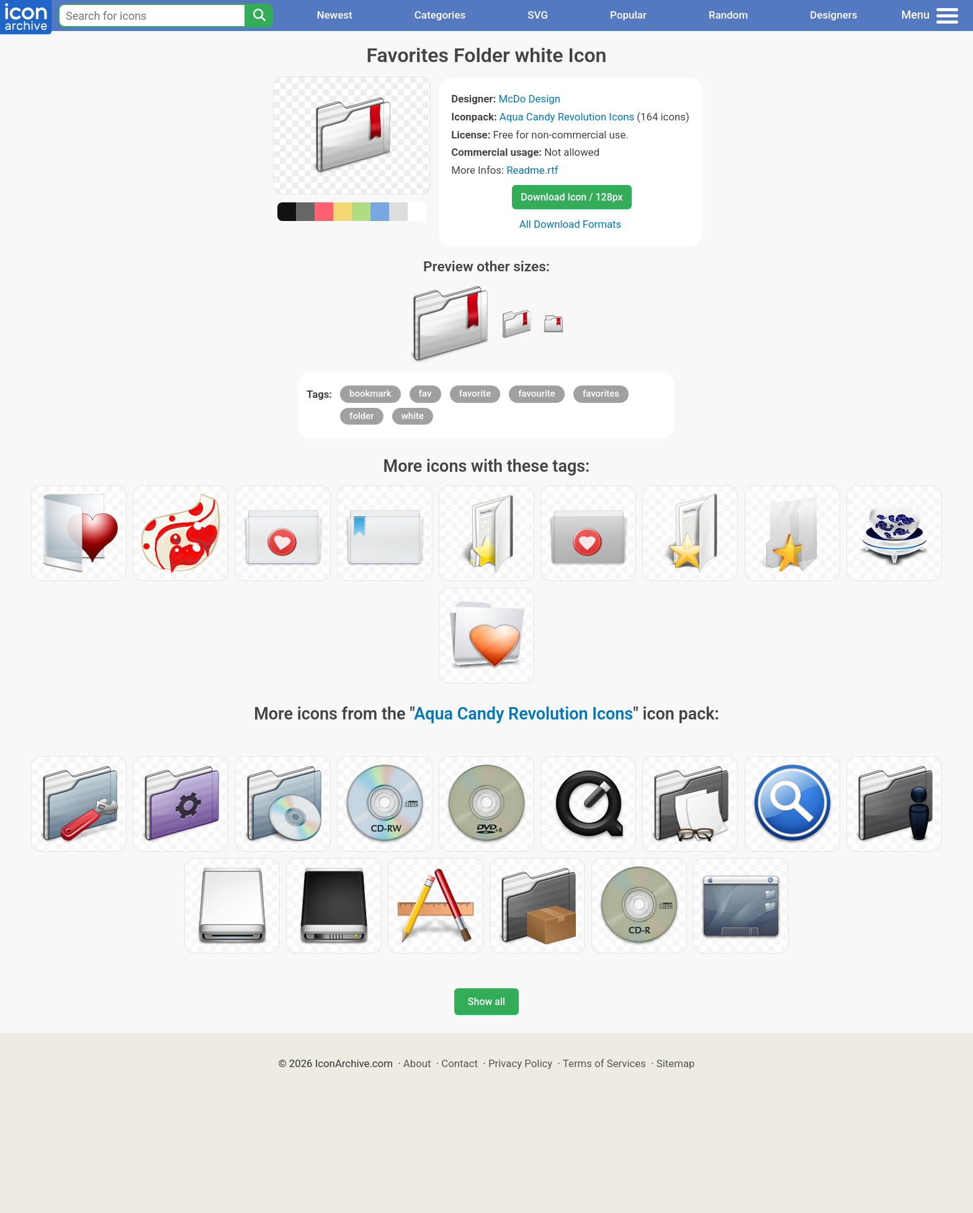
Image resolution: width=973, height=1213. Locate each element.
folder (361, 416)
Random (728, 15)
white (412, 416)
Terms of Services (604, 1063)
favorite (475, 393)
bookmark (370, 393)
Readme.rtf (532, 170)
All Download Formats (570, 224)
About (417, 1063)
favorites (601, 393)
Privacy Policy (520, 1063)
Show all (486, 1002)
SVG (537, 15)
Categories (440, 15)
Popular (628, 15)
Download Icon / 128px (571, 197)
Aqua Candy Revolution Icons (567, 116)
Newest (334, 15)
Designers (833, 15)
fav (425, 393)
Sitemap (676, 1063)
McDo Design (529, 98)
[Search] (258, 15)
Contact (459, 1063)
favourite (536, 393)
